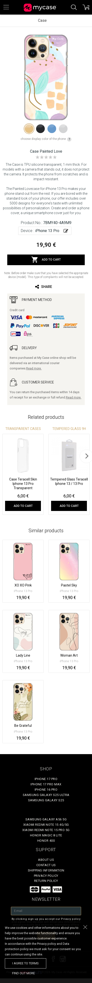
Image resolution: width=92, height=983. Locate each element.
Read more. (34, 368)
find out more (23, 973)
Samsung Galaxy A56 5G (46, 819)
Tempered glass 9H (69, 429)
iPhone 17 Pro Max (46, 784)
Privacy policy (46, 876)
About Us (46, 860)
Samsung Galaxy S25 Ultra (46, 795)
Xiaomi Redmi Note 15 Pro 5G (46, 830)
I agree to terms (25, 963)
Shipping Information (46, 870)
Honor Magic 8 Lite (46, 835)
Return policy (46, 881)
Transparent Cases (23, 429)
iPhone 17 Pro (46, 779)
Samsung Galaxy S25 (46, 800)
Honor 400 (46, 840)
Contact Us (46, 865)
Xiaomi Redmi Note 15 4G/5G (46, 824)
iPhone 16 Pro (46, 789)
